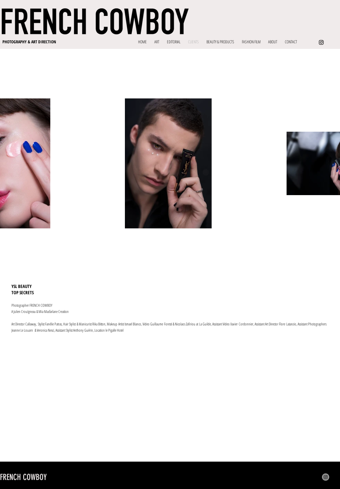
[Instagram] (321, 42)
